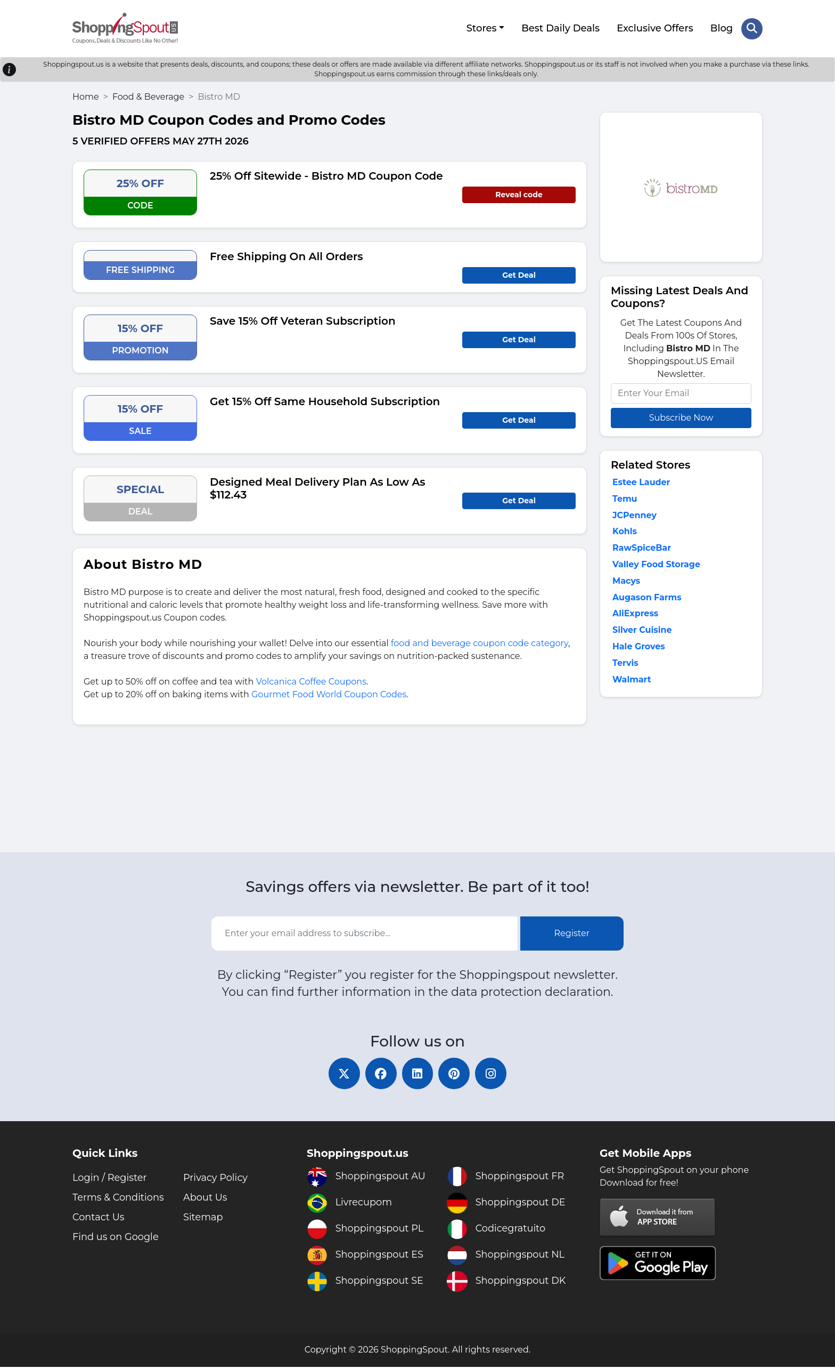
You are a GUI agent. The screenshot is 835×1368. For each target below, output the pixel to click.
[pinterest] (455, 1074)
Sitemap (203, 1218)
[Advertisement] (681, 778)
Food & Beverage (148, 96)
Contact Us (98, 1218)
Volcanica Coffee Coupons (311, 681)
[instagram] (492, 1074)
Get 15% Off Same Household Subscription (325, 401)
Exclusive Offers (655, 28)
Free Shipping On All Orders (286, 256)
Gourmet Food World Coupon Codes (328, 694)
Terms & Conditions (118, 1198)
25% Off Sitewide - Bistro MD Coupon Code (326, 175)
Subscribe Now (681, 417)
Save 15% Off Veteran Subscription (303, 320)
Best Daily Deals (560, 28)
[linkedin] (417, 1074)
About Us (205, 1198)
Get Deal (519, 274)
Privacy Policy (215, 1179)
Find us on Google (116, 1238)
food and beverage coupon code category (479, 643)
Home (85, 96)
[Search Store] (752, 28)
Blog (721, 28)
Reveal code (518, 194)
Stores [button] (481, 28)
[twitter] (343, 1074)
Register (572, 934)
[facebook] (380, 1074)
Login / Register (110, 1179)
